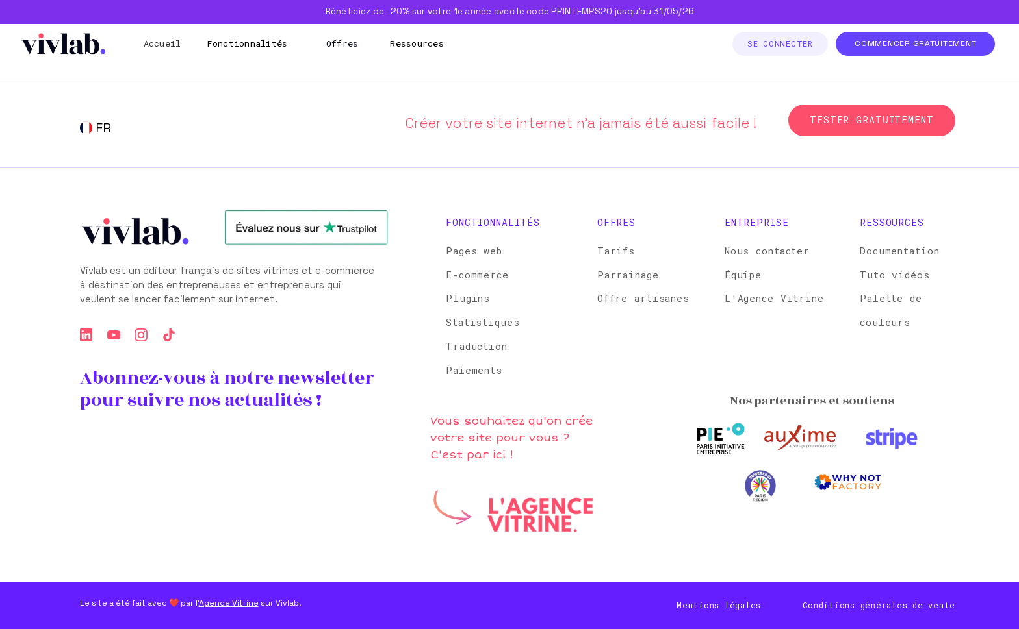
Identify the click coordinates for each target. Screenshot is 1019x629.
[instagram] (141, 335)
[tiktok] (168, 335)
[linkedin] (86, 335)
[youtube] (113, 335)
